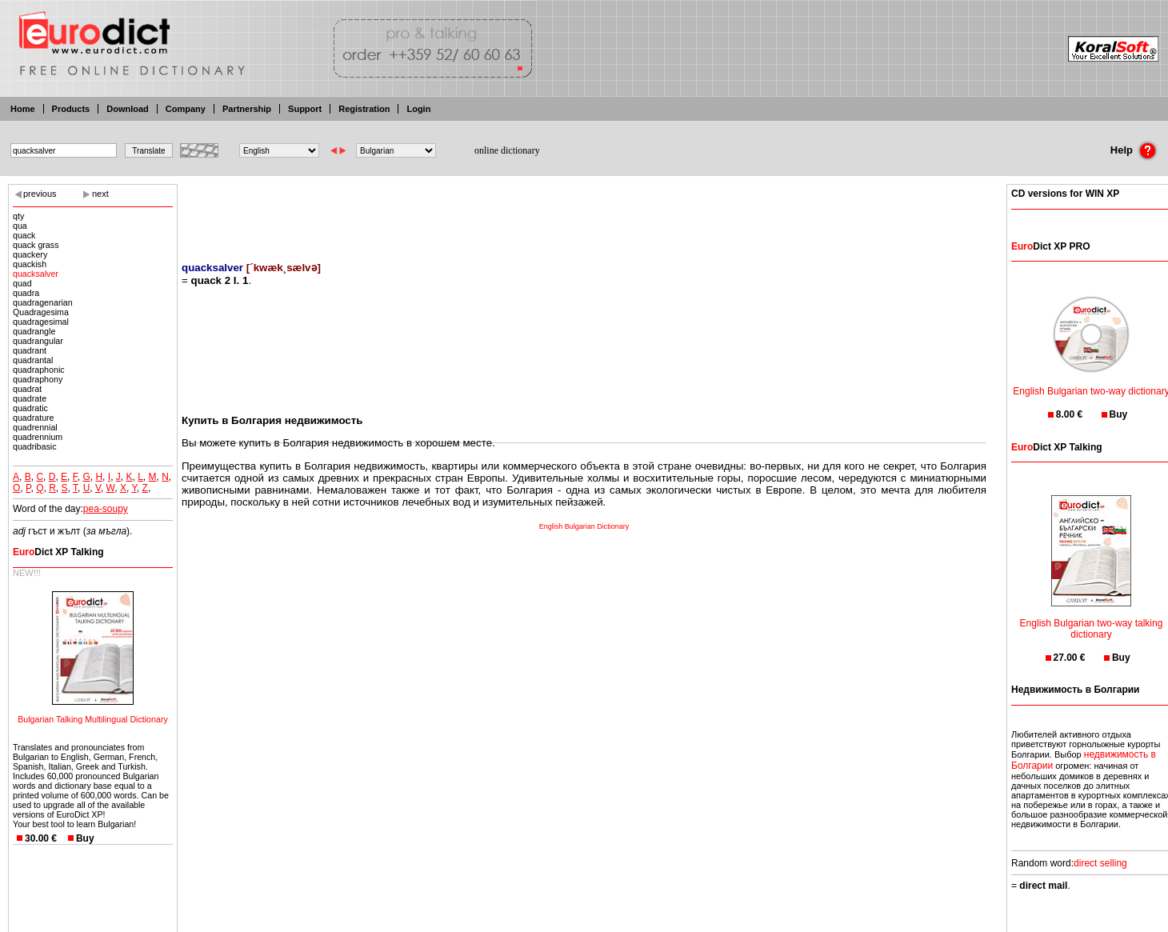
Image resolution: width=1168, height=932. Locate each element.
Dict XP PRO (1050, 246)
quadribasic (35, 446)
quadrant (29, 350)
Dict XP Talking (58, 552)
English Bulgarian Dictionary (584, 526)
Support (305, 109)
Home (22, 109)
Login (418, 109)
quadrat (27, 389)
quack (24, 235)
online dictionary (507, 150)
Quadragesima (41, 312)
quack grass (35, 245)
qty (18, 216)
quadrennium (37, 437)
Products (71, 109)
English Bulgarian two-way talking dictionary (1091, 619)
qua (20, 225)
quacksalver (35, 273)
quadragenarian (43, 302)
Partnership (246, 109)
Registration (364, 109)
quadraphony (37, 379)
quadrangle (34, 331)
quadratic (30, 408)
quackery (30, 254)
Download (127, 109)
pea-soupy (105, 508)
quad (22, 283)
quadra (26, 293)
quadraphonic (39, 369)
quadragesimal (41, 321)
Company (186, 109)
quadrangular (38, 341)
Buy (85, 838)
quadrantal (33, 360)
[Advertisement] (584, 212)
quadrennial (35, 427)
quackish (29, 264)
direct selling (1100, 863)
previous (40, 193)
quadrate (29, 398)
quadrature (33, 417)
